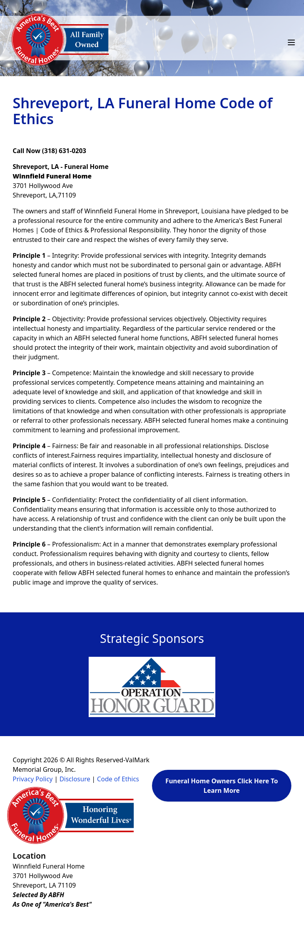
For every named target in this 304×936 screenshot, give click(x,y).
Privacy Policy (33, 779)
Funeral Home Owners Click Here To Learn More (221, 786)
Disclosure (74, 779)
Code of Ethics (118, 779)
